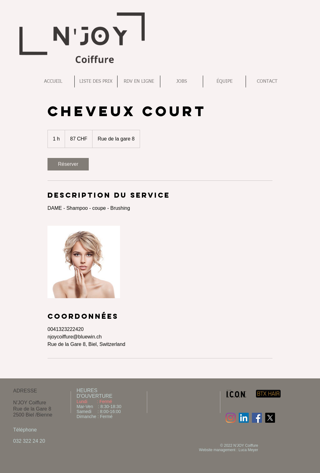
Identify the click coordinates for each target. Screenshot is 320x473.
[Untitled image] (84, 262)
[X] (270, 418)
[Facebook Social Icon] (257, 418)
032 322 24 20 (29, 441)
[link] (68, 164)
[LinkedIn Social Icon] (244, 418)
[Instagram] (231, 418)
